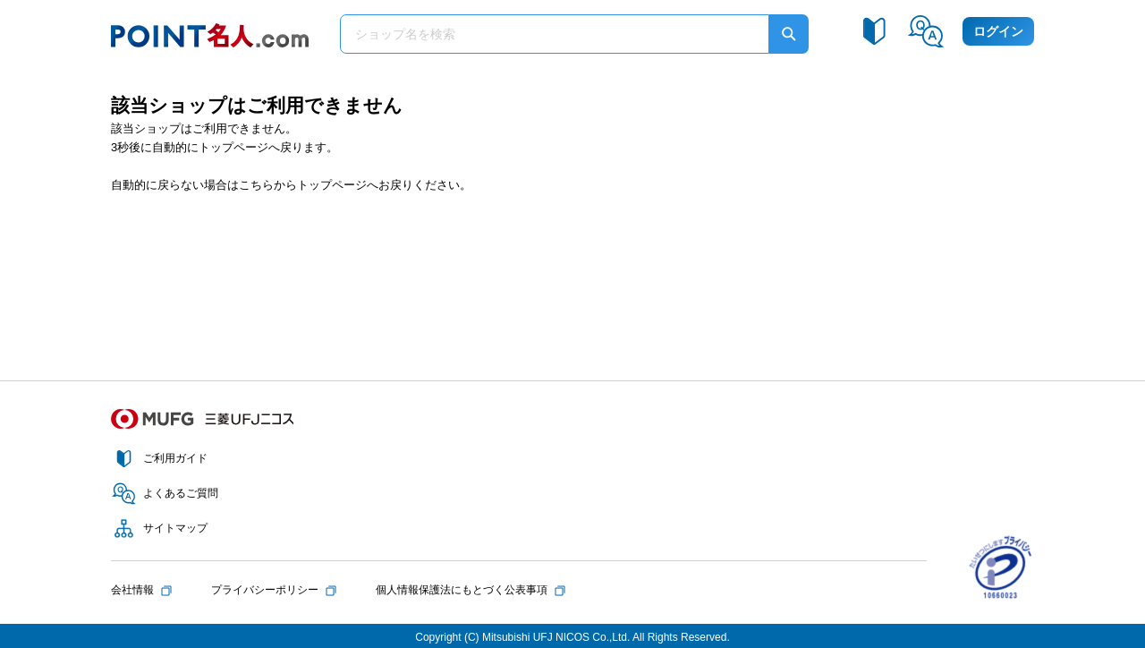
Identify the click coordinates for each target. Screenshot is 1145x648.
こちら (256, 185)
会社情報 (132, 590)
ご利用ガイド (175, 458)
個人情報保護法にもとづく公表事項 (461, 590)
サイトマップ (175, 528)
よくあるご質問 (180, 493)
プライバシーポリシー (264, 590)
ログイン (998, 31)
